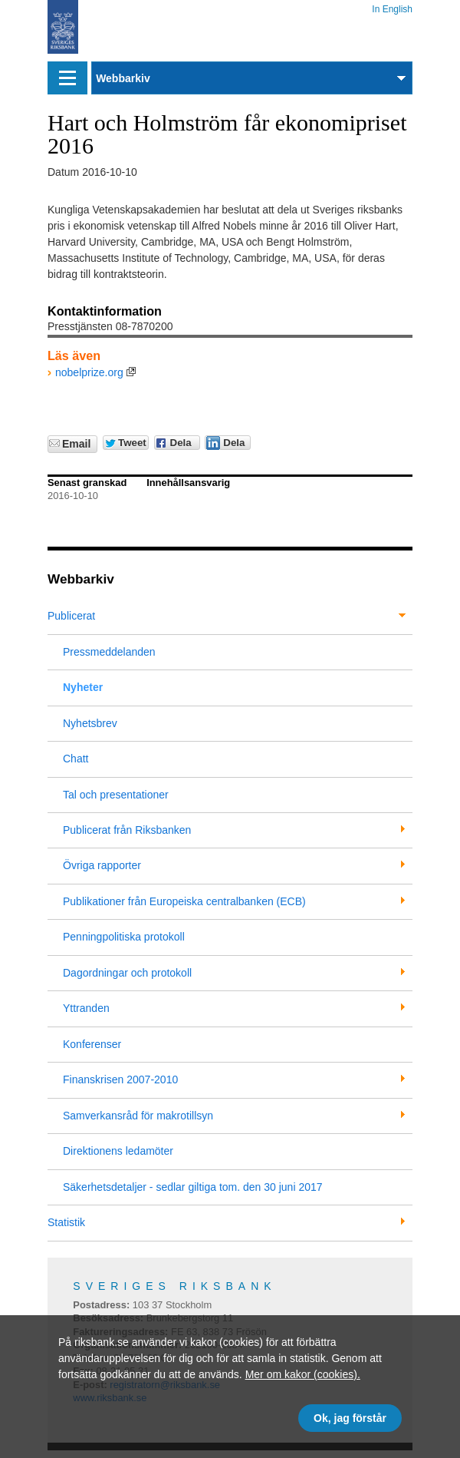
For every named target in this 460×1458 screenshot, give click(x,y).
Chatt (75, 758)
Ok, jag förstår (350, 1418)
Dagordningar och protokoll (127, 973)
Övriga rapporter (102, 865)
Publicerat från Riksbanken (127, 830)
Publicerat (71, 616)
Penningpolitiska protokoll (124, 937)
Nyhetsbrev (90, 723)
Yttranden (86, 1008)
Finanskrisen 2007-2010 (120, 1079)
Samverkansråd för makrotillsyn (138, 1115)
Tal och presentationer (116, 795)
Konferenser (92, 1044)
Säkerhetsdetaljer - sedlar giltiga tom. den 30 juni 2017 (193, 1187)
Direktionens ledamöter (118, 1151)
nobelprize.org (89, 372)
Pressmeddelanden (109, 652)
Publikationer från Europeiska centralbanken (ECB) (184, 901)
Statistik (66, 1222)
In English (392, 6)
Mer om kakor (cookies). (302, 1374)
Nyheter (83, 687)
